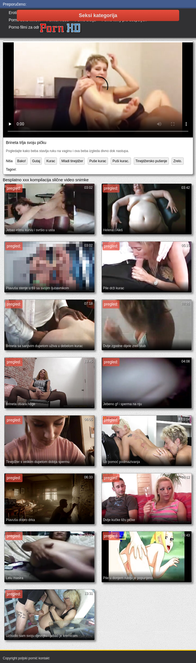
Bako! (21, 161)
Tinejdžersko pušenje (151, 161)
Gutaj (36, 161)
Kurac (50, 161)
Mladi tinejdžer (72, 161)
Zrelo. (177, 161)
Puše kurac (97, 161)
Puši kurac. (120, 161)
